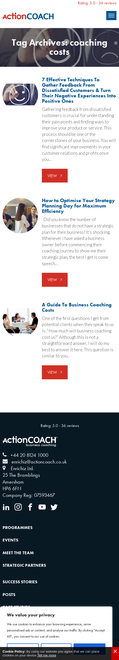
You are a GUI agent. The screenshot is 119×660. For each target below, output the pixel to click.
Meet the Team (18, 552)
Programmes (17, 527)
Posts (9, 594)
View (52, 175)
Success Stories (20, 582)
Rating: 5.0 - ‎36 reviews (97, 3)
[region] (56, 633)
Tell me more (46, 655)
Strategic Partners (24, 565)
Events (10, 540)
